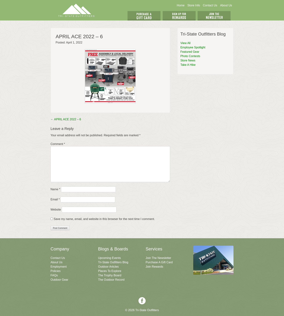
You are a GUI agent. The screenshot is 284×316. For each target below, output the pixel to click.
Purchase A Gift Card (159, 262)
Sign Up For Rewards (179, 15)
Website (56, 209)
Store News (187, 60)
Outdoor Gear (59, 279)
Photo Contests (190, 56)
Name (55, 189)
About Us (226, 5)
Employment (59, 266)
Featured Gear (189, 51)
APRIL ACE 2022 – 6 (66, 119)
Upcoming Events (109, 257)
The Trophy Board (109, 275)
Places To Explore (109, 271)
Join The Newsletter (214, 15)
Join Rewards (154, 266)
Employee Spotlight (192, 47)
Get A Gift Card (144, 15)
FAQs (54, 275)
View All (185, 43)
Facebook (142, 300)
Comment (58, 143)
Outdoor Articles (108, 266)
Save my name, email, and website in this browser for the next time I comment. (104, 219)
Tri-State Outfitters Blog (113, 262)
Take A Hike (188, 64)
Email (55, 199)
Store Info (193, 5)
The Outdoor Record (111, 279)
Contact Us (210, 5)
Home (181, 5)
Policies (55, 271)
